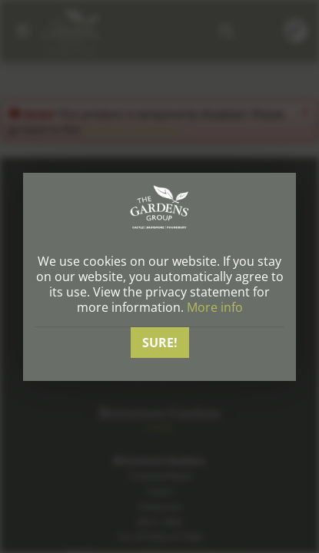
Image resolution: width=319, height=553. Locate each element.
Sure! (160, 342)
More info (215, 307)
